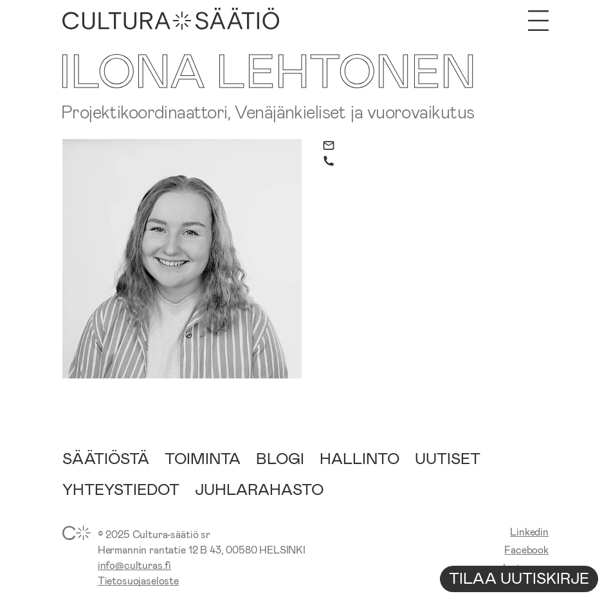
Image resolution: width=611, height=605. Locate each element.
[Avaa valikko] (538, 20)
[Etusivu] (171, 20)
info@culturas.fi (134, 565)
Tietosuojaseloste (138, 580)
